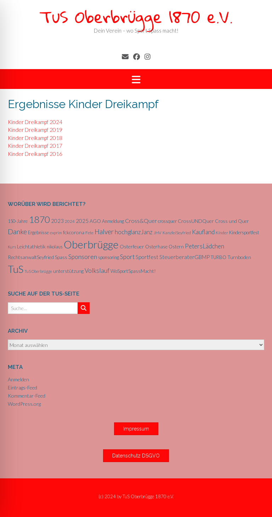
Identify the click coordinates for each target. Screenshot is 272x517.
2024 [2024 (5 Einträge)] (70, 221)
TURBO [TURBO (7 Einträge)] (218, 257)
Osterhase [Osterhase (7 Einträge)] (156, 246)
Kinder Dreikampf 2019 (35, 130)
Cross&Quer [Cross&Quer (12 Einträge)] (141, 220)
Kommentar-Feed (26, 396)
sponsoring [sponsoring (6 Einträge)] (108, 257)
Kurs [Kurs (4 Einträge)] (12, 247)
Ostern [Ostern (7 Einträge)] (176, 246)
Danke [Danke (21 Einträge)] (17, 231)
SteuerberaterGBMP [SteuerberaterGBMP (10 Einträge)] (184, 257)
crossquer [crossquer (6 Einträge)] (167, 221)
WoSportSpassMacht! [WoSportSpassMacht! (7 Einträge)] (133, 271)
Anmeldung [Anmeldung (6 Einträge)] (113, 221)
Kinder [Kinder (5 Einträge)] (222, 232)
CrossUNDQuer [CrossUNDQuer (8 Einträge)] (196, 221)
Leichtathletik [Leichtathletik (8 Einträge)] (31, 246)
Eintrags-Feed (22, 387)
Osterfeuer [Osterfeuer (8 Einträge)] (132, 246)
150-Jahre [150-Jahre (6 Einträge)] (18, 221)
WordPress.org (24, 404)
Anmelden (18, 379)
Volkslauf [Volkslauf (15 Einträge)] (97, 270)
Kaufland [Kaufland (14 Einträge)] (203, 232)
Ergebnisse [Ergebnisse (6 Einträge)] (38, 232)
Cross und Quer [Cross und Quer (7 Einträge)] (232, 221)
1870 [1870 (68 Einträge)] (39, 219)
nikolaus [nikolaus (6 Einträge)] (55, 246)
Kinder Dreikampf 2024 (35, 122)
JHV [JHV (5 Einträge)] (158, 232)
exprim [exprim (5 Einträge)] (56, 232)
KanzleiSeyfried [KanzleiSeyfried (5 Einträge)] (177, 232)
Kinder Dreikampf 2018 (35, 138)
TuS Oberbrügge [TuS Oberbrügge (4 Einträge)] (38, 271)
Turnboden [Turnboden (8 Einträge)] (239, 257)
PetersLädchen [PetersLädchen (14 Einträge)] (204, 246)
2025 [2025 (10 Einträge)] (82, 221)
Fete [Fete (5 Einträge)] (89, 232)
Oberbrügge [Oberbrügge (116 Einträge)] (91, 244)
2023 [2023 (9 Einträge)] (57, 221)
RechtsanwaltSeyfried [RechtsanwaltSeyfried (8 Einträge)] (31, 257)
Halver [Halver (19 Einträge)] (104, 231)
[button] (136, 79)
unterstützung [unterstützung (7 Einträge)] (68, 271)
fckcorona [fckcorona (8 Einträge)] (73, 232)
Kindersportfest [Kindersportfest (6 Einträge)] (244, 232)
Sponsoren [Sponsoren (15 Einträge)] (82, 256)
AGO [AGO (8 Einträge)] (95, 221)
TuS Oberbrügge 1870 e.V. (136, 16)
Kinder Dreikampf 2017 (35, 145)
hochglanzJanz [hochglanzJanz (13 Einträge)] (134, 232)
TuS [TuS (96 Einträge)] (15, 269)
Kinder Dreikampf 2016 (35, 154)
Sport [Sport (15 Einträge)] (127, 256)
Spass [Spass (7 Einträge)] (61, 257)
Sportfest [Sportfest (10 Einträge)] (147, 257)
